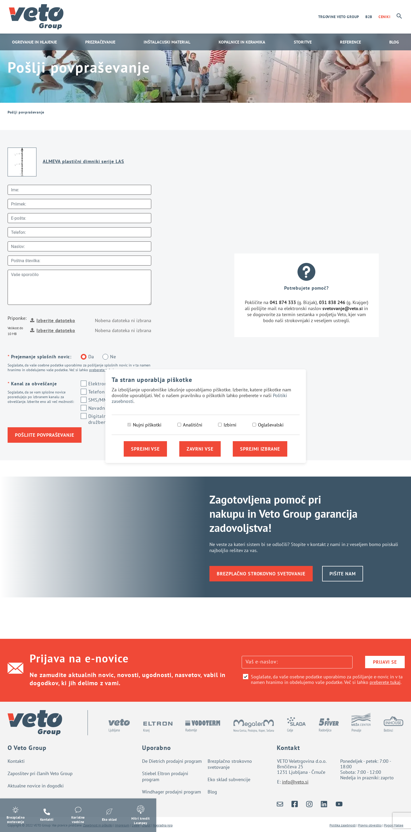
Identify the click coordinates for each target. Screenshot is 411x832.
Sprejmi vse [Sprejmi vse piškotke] (145, 449)
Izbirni (230, 425)
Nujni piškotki (147, 425)
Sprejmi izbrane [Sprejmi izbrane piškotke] (260, 449)
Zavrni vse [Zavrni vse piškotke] (200, 449)
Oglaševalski (271, 425)
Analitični (192, 425)
